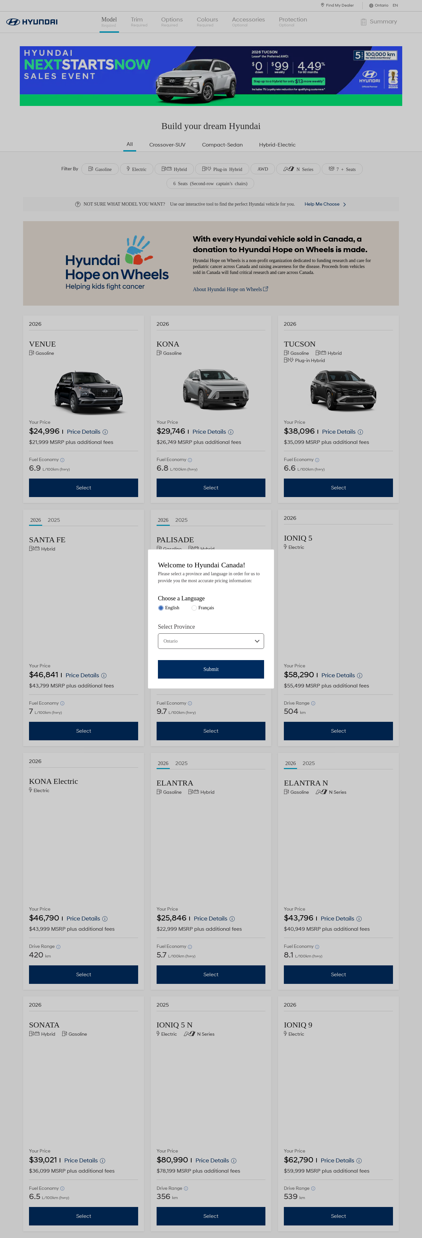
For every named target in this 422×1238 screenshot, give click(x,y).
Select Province (176, 626)
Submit (211, 669)
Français (206, 607)
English (172, 607)
